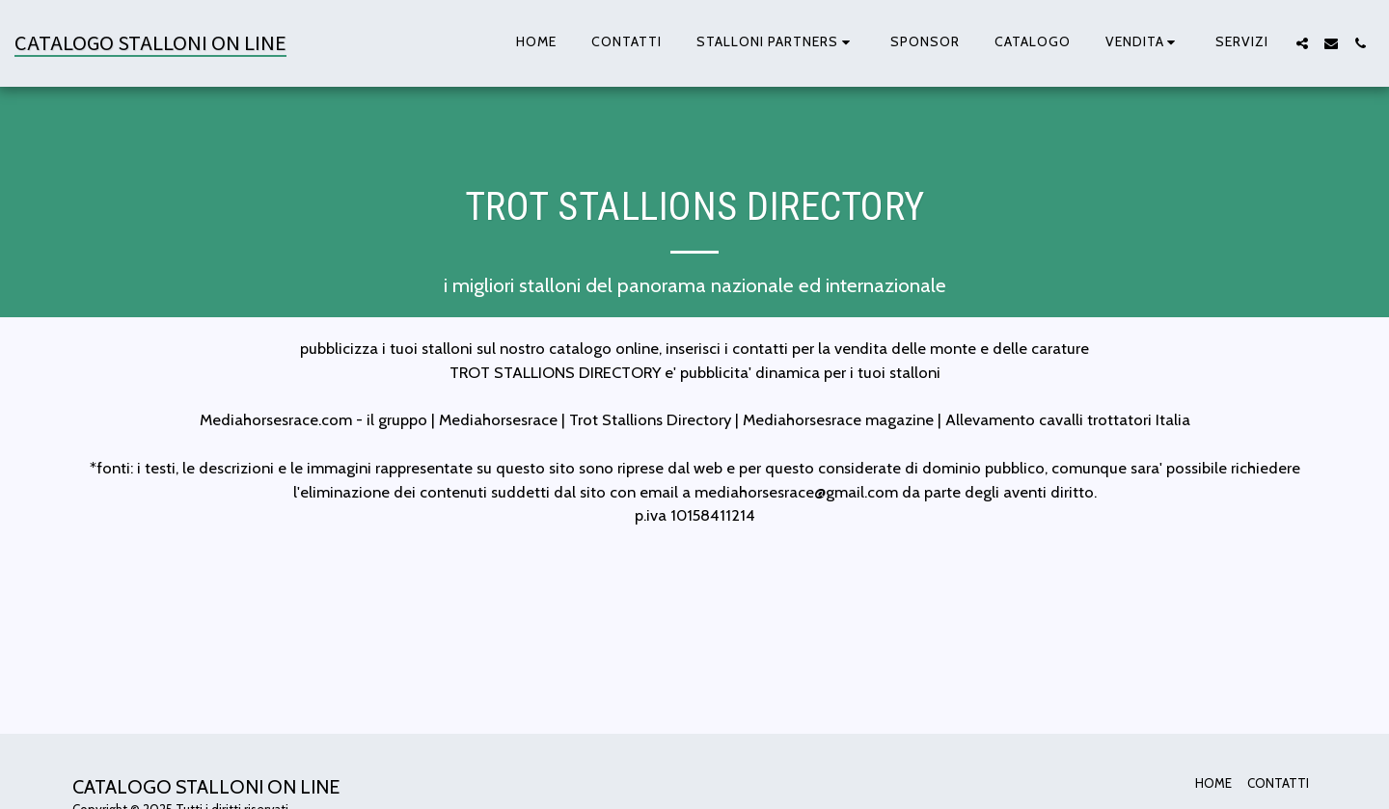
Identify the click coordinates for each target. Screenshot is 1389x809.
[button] (776, 43)
